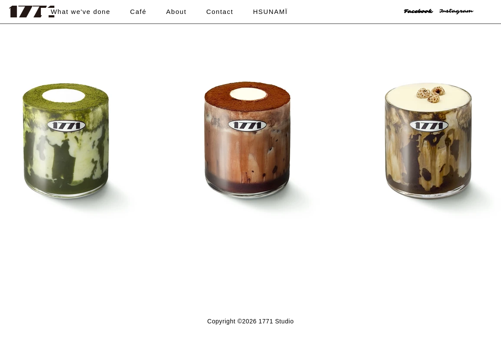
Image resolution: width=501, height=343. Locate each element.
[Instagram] (460, 11)
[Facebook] (425, 11)
